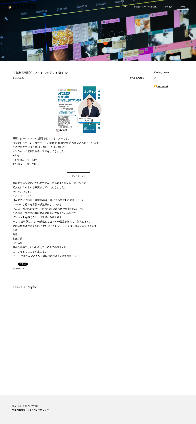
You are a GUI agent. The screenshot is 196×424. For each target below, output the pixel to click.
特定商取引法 (18, 410)
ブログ (183, 6)
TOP (124, 6)
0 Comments (137, 77)
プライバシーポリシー (38, 410)
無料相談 (168, 6)
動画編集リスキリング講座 (145, 6)
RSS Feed (162, 86)
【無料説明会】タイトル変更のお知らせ (40, 73)
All (155, 77)
